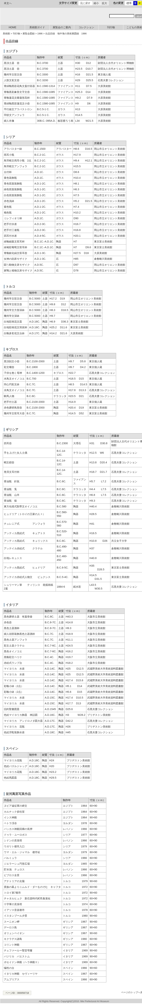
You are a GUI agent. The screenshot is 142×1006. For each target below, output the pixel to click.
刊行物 (111, 27)
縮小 (96, 3)
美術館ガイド (37, 27)
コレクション (86, 27)
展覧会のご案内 (62, 27)
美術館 (6, 33)
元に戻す (85, 3)
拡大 (104, 3)
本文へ (8, 3)
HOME (12, 27)
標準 (129, 3)
